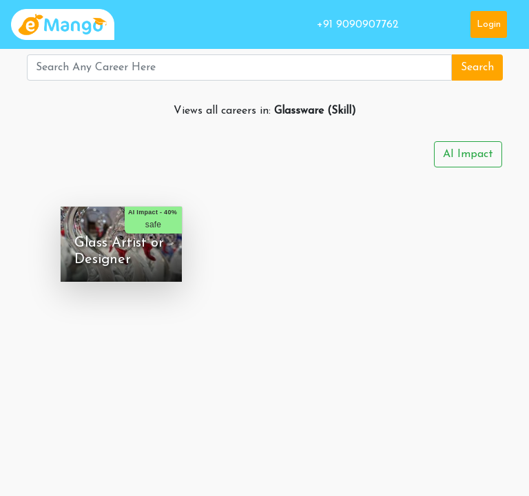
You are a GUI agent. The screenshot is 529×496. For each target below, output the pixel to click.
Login (489, 24)
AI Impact (468, 154)
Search (477, 67)
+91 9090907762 (358, 24)
